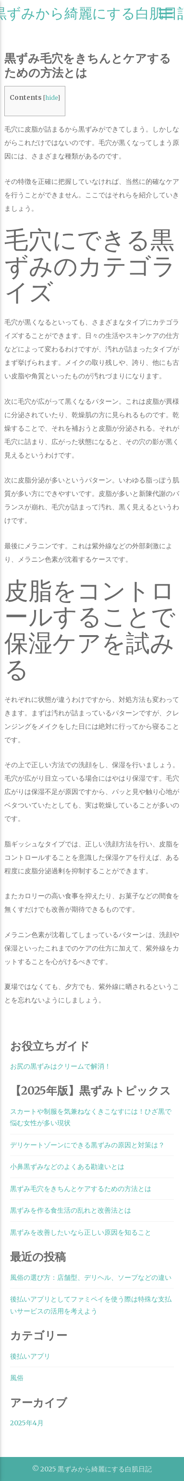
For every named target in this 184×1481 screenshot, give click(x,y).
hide (51, 97)
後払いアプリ (30, 1356)
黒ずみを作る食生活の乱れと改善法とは (70, 1210)
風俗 (17, 1377)
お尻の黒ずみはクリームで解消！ (60, 1066)
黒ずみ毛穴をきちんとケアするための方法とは (80, 1188)
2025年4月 (27, 1423)
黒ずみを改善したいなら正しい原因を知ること (80, 1232)
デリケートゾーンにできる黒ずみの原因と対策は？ (87, 1145)
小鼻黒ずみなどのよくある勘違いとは (67, 1166)
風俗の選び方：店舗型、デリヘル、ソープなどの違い (91, 1277)
